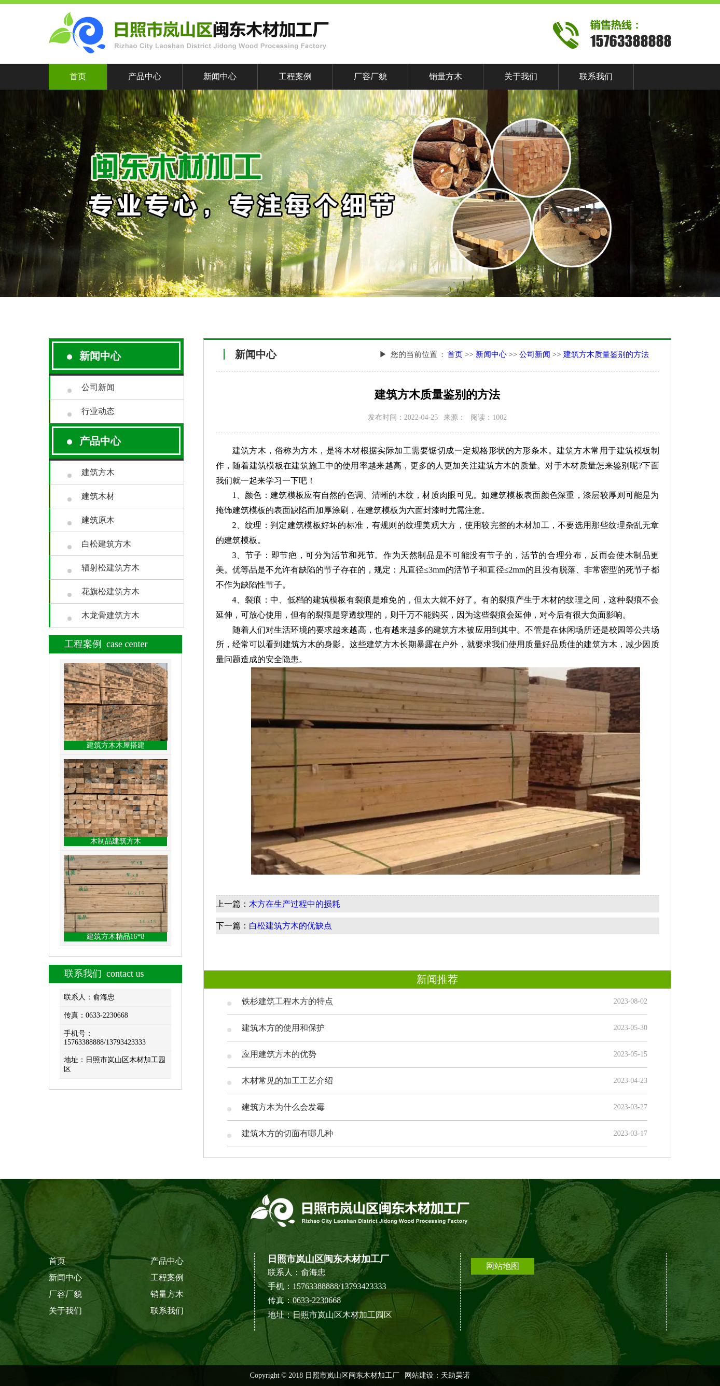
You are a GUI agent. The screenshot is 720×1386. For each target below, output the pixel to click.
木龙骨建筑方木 (110, 615)
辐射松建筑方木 (110, 567)
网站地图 (502, 1266)
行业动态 (98, 411)
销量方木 (445, 76)
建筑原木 (98, 520)
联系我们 (596, 76)
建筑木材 (98, 496)
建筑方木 (98, 472)
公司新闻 (98, 387)
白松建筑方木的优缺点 (290, 925)
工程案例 (295, 76)
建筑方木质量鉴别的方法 (606, 354)
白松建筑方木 (106, 543)
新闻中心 (220, 76)
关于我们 (520, 76)
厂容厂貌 (370, 76)
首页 (78, 76)
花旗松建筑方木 (110, 591)
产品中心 (144, 76)
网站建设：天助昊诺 (437, 1375)
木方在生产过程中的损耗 (294, 903)
